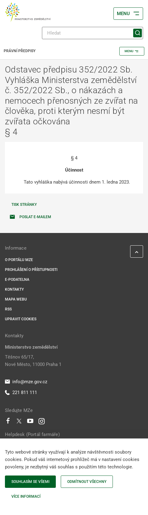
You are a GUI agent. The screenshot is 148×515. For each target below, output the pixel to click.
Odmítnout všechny (86, 482)
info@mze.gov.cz (26, 381)
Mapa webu (16, 299)
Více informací (25, 496)
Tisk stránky (24, 204)
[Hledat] (92, 33)
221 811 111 (21, 392)
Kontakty (14, 289)
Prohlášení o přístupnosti (31, 270)
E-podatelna (17, 279)
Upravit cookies (20, 319)
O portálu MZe (19, 260)
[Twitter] (19, 422)
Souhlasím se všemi (30, 482)
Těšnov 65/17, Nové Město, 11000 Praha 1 (33, 360)
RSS (8, 309)
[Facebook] (8, 422)
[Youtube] (30, 422)
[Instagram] (42, 422)
